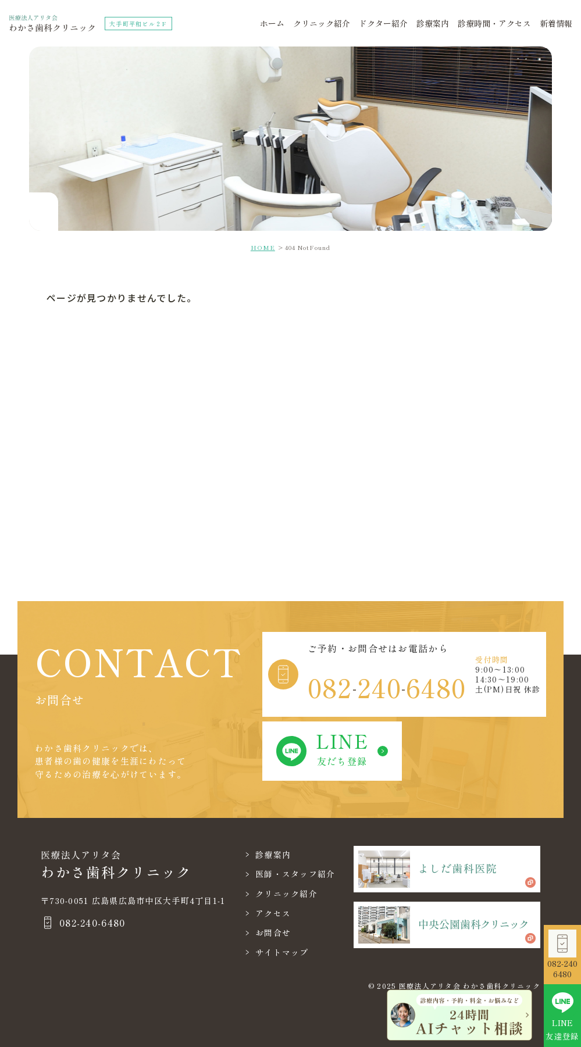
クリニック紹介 (321, 23)
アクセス (273, 913)
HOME (263, 247)
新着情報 (556, 23)
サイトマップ (282, 952)
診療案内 (432, 23)
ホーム (272, 23)
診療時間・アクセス (494, 23)
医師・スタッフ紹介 (295, 874)
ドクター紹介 (383, 23)
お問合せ (273, 932)
